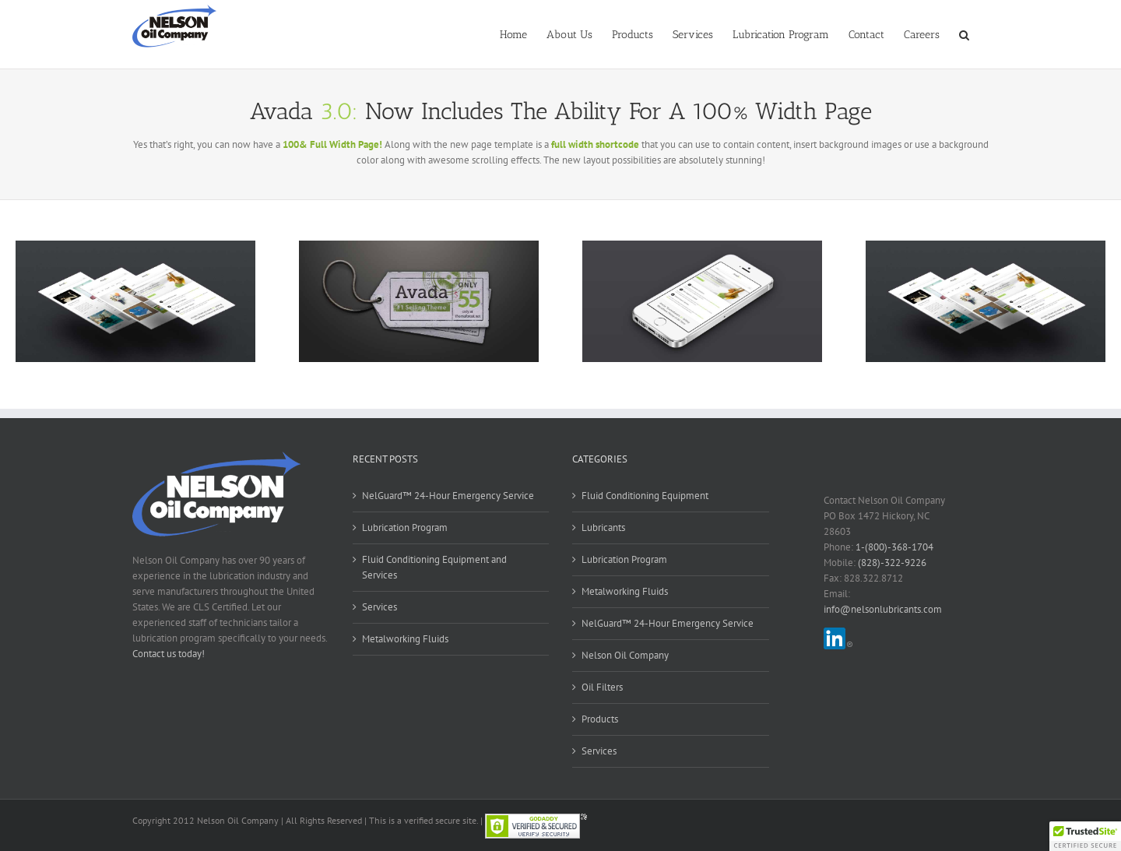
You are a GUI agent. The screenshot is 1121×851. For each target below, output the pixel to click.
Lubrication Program (405, 527)
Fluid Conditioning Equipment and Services (434, 567)
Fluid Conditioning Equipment (645, 495)
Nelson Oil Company (625, 655)
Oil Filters (602, 687)
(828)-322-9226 (892, 562)
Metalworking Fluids (405, 638)
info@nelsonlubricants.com (883, 609)
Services (379, 607)
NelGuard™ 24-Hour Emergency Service (448, 495)
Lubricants (603, 527)
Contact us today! (168, 653)
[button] (964, 33)
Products (600, 719)
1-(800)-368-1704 (894, 547)
